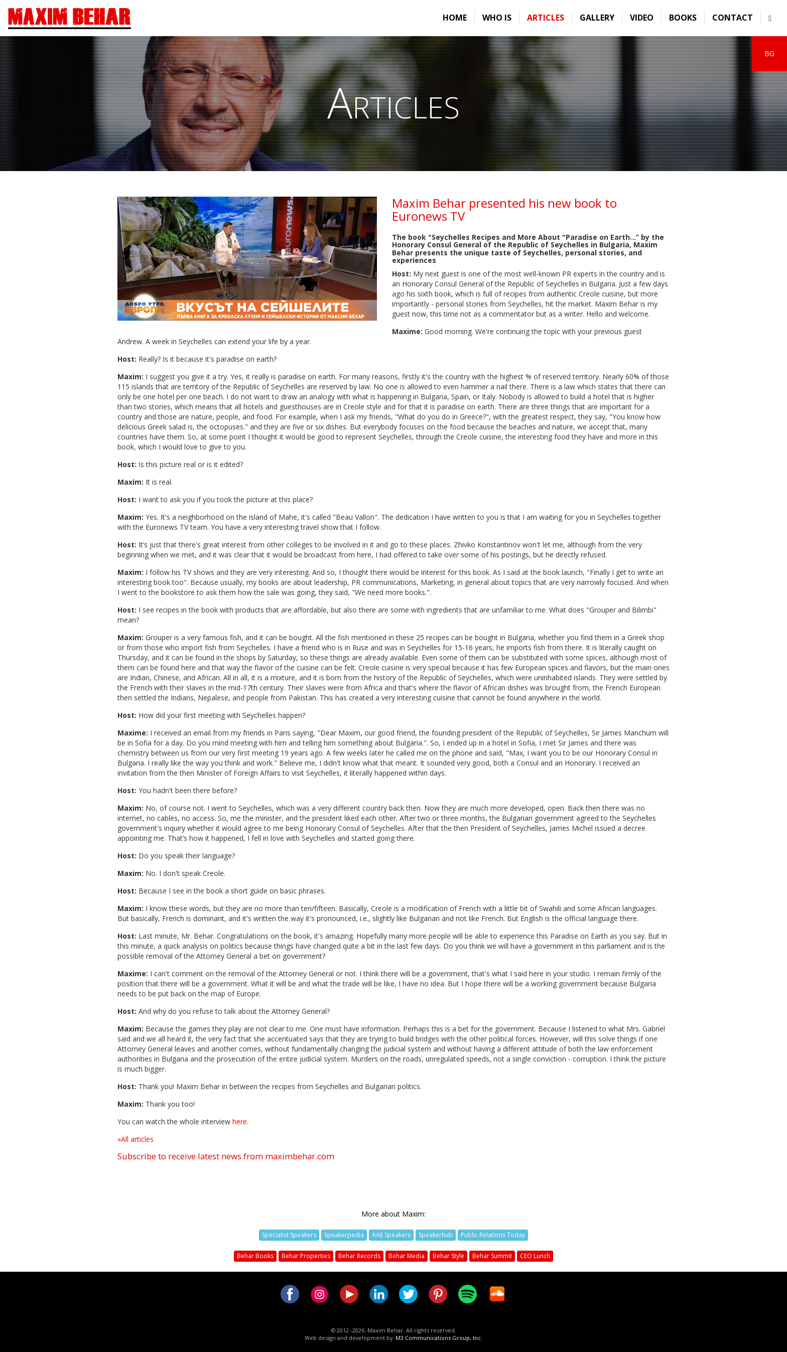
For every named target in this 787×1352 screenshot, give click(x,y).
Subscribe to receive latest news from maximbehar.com (225, 1156)
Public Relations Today (493, 1235)
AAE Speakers (391, 1235)
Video (641, 17)
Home (455, 17)
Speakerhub (436, 1235)
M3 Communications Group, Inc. (439, 1337)
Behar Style (448, 1256)
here (239, 1121)
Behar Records (359, 1256)
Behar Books (255, 1256)
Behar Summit (492, 1256)
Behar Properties (306, 1256)
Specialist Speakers (289, 1235)
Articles (545, 17)
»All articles (135, 1139)
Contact (732, 17)
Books (683, 17)
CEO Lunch (535, 1256)
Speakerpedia (344, 1235)
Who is (496, 17)
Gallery (597, 17)
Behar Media (406, 1256)
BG (769, 53)
